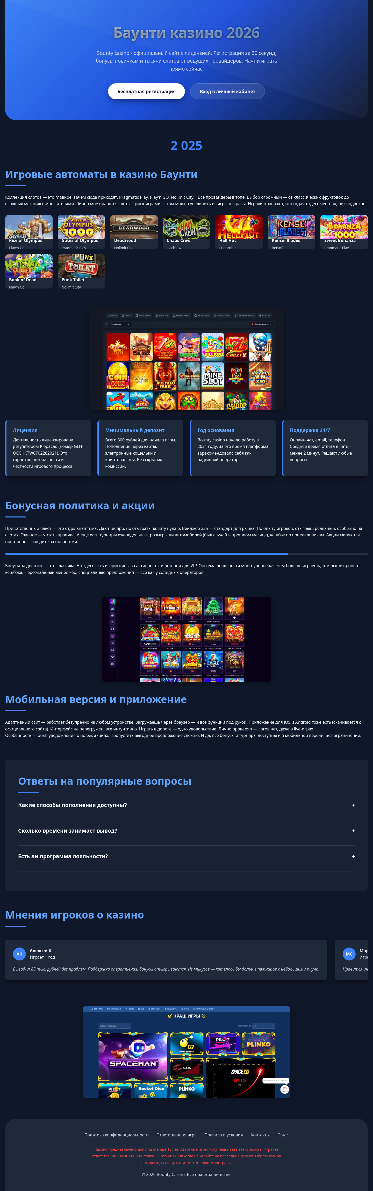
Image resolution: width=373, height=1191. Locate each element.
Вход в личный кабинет (227, 91)
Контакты (260, 1135)
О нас (283, 1135)
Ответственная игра (176, 1135)
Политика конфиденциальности (116, 1135)
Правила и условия (223, 1135)
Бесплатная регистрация (146, 91)
